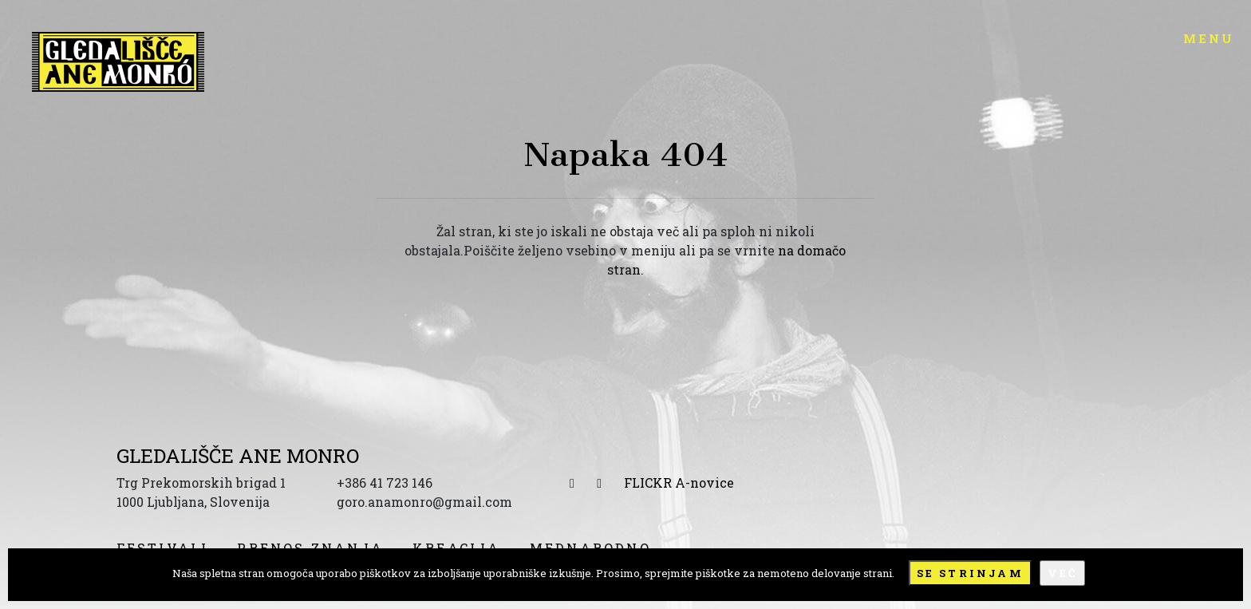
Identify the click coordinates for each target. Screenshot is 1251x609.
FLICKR (648, 482)
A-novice (704, 482)
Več (1063, 573)
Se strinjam (970, 573)
